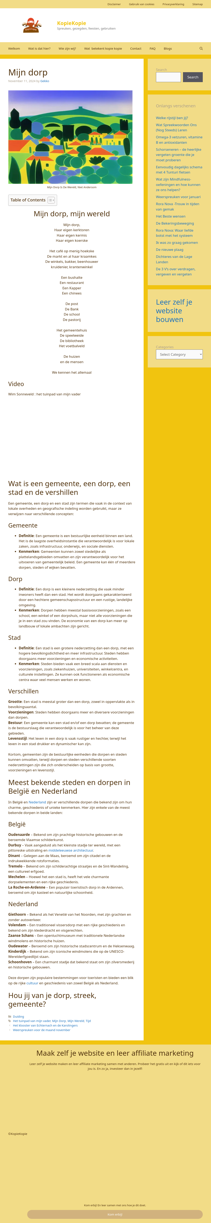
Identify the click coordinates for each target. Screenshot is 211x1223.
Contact (135, 48)
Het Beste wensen (170, 216)
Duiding (18, 1016)
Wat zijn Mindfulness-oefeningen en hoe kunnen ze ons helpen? (178, 184)
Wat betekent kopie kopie (103, 48)
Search (161, 69)
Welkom (14, 48)
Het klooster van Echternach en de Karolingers (45, 1025)
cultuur (32, 983)
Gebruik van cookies (141, 4)
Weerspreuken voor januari (179, 196)
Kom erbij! (115, 1214)
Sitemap (197, 4)
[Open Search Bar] (201, 48)
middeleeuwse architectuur (70, 850)
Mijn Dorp (59, 1021)
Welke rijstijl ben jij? (172, 117)
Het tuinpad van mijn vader (31, 1021)
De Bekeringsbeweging (175, 223)
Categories (165, 347)
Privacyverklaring (173, 4)
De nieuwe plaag (169, 249)
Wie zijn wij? (67, 48)
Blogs (168, 48)
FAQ (153, 48)
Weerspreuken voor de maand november (41, 1030)
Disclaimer (114, 4)
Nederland (37, 802)
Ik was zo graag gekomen (177, 242)
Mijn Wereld (76, 1021)
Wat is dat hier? (39, 48)
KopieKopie (71, 22)
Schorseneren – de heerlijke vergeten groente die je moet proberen (178, 154)
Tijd (88, 1021)
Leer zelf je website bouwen (174, 310)
